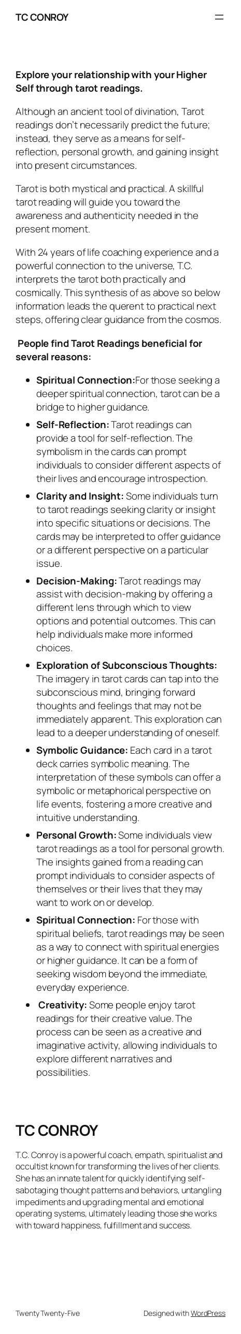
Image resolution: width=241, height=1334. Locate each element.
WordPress (208, 1313)
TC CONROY (42, 17)
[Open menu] (219, 17)
